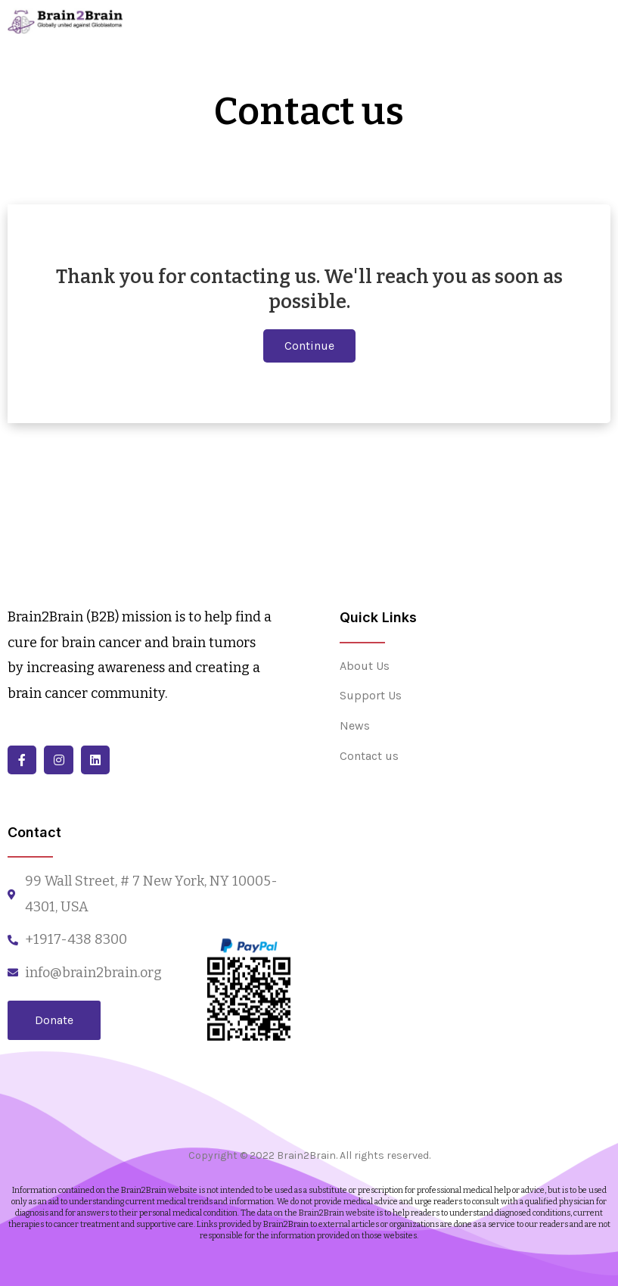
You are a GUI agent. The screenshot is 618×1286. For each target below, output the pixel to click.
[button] (309, 346)
